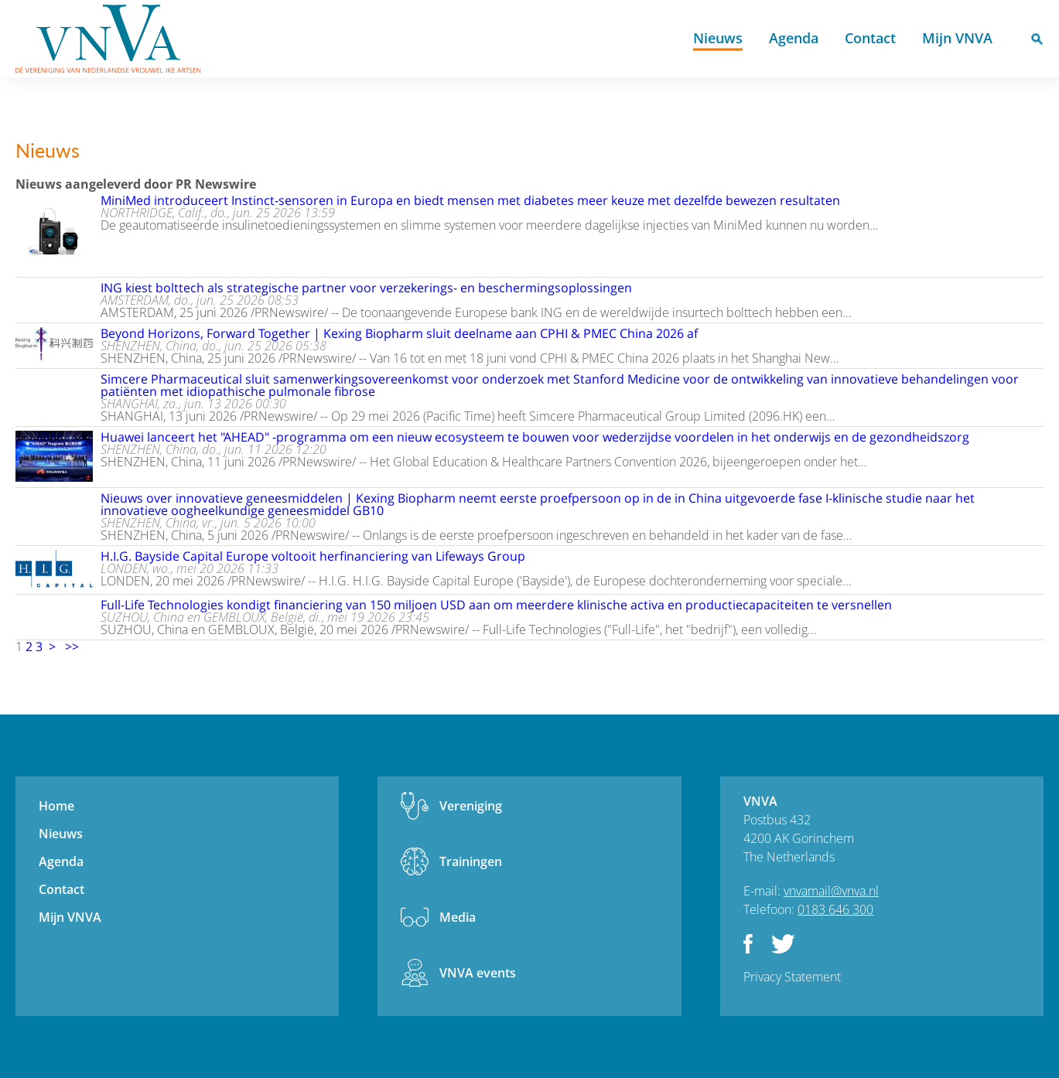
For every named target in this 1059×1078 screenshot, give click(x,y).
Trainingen (470, 861)
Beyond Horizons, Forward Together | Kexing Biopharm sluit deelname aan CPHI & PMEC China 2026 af (399, 333)
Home (660, 39)
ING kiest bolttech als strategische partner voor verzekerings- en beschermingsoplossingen (366, 287)
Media (457, 917)
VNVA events (477, 972)
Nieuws (718, 38)
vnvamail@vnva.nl (831, 890)
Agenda (793, 38)
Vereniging (470, 805)
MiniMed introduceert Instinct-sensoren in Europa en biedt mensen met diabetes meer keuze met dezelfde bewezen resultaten (470, 200)
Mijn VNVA (957, 38)
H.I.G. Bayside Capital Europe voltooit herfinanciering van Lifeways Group (313, 556)
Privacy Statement (792, 976)
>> (72, 646)
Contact (870, 38)
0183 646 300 (835, 909)
